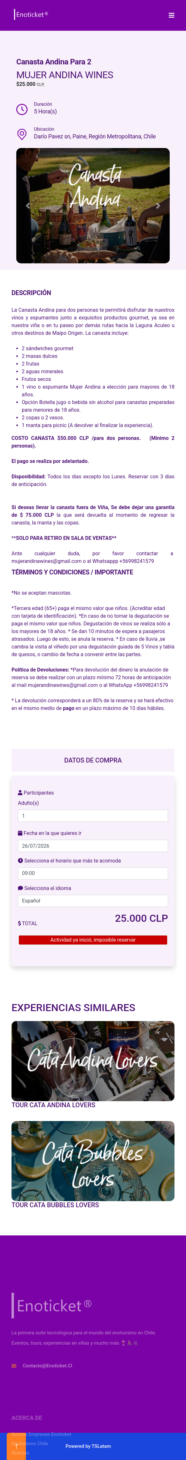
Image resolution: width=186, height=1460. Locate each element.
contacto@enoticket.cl (47, 1418)
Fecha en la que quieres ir (49, 833)
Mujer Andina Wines (64, 74)
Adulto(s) (28, 803)
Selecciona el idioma (44, 888)
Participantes (36, 793)
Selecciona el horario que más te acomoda (69, 861)
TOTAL (27, 923)
